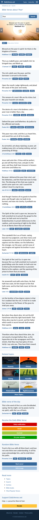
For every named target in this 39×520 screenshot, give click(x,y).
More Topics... (19, 394)
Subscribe (31, 2)
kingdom (28, 54)
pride (14, 308)
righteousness (17, 91)
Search (13, 6)
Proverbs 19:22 (7, 115)
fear (29, 103)
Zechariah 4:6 (6, 413)
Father (27, 328)
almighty (21, 66)
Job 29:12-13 (6, 190)
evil (16, 253)
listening (13, 139)
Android (19, 433)
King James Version (13, 43)
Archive (8, 485)
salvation (26, 139)
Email (19, 429)
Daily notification (19, 424)
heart (29, 458)
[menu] (37, 3)
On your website (19, 437)
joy (24, 154)
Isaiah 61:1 (5, 275)
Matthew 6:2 (6, 347)
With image (19, 468)
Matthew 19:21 (7, 171)
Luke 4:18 (5, 229)
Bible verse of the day (11, 401)
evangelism (19, 229)
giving (32, 91)
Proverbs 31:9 (7, 91)
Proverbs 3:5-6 (7, 459)
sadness (18, 154)
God (14, 413)
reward (22, 328)
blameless (17, 171)
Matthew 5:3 (6, 54)
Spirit (11, 229)
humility (21, 54)
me (7, 501)
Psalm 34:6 (6, 139)
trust (15, 458)
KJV (4, 43)
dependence (22, 458)
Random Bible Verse (10, 444)
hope (17, 275)
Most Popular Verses (13, 491)
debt (20, 78)
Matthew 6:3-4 (7, 328)
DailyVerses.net (6, 6)
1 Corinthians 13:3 (8, 207)
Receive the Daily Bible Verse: (14, 420)
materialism (22, 103)
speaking (25, 91)
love (17, 207)
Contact (21, 513)
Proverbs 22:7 (7, 79)
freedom (26, 229)
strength (25, 413)
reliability (16, 115)
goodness (30, 115)
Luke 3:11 (5, 292)
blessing (15, 54)
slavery (26, 78)
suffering (23, 207)
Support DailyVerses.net (12, 497)
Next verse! (19, 464)
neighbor (20, 127)
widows (14, 190)
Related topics (8, 354)
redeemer (24, 275)
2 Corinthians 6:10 (8, 154)
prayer (20, 139)
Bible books (10, 488)
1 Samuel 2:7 (6, 67)
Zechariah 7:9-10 (8, 253)
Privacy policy (29, 513)
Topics (25, 2)
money (14, 66)
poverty (28, 190)
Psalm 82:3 (6, 127)
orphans (13, 127)
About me (9, 513)
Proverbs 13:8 (7, 103)
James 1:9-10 (6, 309)
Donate (19, 506)
